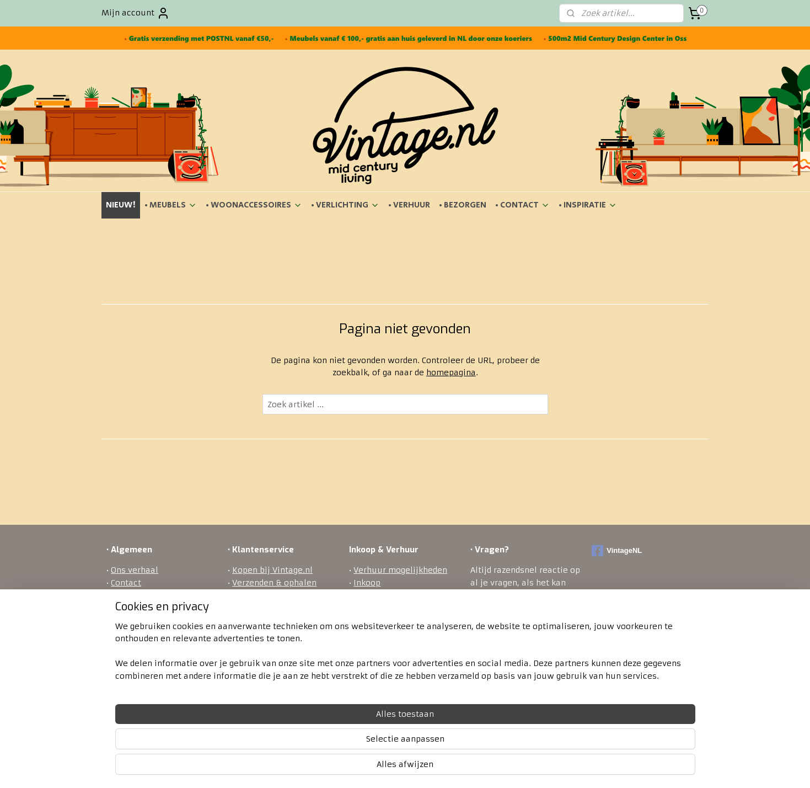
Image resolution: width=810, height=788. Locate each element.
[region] (332, 744)
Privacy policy (260, 632)
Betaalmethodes (265, 620)
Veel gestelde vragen (272, 644)
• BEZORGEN (462, 205)
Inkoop (366, 583)
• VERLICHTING (345, 205)
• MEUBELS (170, 205)
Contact (126, 583)
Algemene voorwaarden (158, 595)
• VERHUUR (409, 205)
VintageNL (617, 550)
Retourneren (257, 608)
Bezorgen (250, 595)
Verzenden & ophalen (274, 583)
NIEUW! (121, 205)
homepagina (450, 372)
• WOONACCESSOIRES (254, 205)
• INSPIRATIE (588, 205)
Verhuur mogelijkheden (400, 570)
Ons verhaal (134, 570)
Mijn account (135, 13)
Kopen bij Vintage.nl (272, 570)
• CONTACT (522, 205)
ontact (513, 669)
